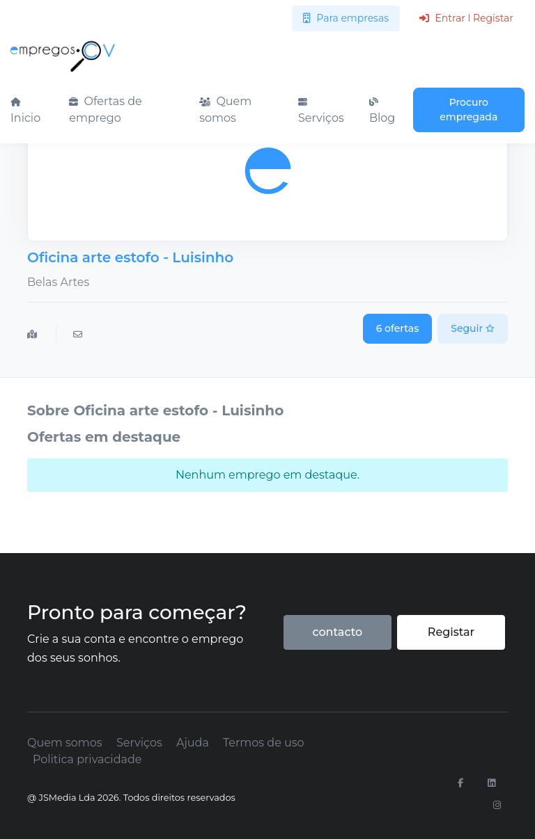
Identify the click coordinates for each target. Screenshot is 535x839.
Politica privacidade (87, 759)
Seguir (473, 328)
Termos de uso (263, 742)
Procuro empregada (468, 109)
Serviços (321, 111)
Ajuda (192, 742)
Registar (451, 632)
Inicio (25, 111)
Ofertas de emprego (105, 110)
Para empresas (346, 18)
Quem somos (225, 110)
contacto (337, 632)
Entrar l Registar (466, 18)
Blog (382, 111)
